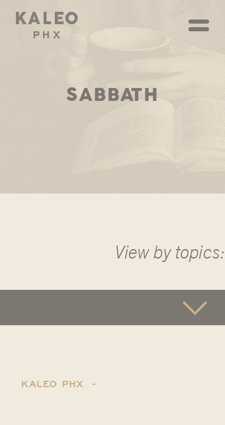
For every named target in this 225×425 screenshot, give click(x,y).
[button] (112, 307)
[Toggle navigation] (198, 25)
